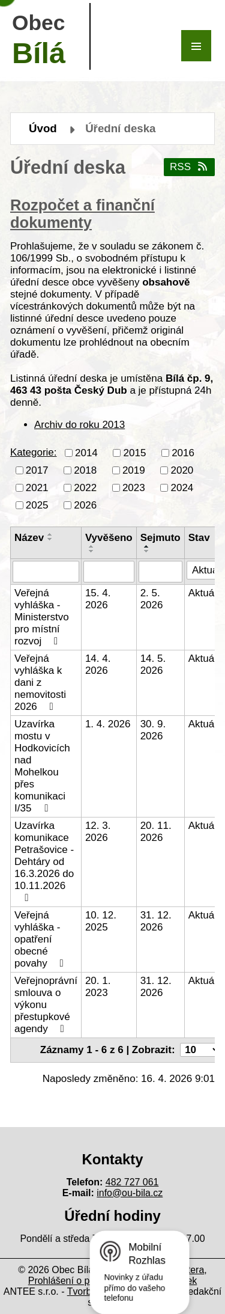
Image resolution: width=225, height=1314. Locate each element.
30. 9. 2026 (153, 730)
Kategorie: (33, 452)
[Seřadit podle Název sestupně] (50, 539)
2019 (133, 469)
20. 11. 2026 (156, 831)
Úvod (43, 128)
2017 (37, 469)
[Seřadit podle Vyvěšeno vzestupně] (91, 546)
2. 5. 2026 (151, 599)
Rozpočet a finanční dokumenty (82, 214)
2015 (135, 452)
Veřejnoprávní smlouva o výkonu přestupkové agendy (45, 1004)
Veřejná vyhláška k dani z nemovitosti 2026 (40, 682)
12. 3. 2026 (98, 831)
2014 (86, 452)
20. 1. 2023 (98, 986)
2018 (85, 469)
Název (29, 537)
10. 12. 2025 (100, 921)
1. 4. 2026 (108, 724)
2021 (37, 487)
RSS (189, 167)
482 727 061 (132, 1182)
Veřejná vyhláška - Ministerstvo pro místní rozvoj (41, 617)
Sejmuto (160, 537)
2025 (37, 504)
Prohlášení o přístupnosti (81, 1281)
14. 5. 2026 (153, 664)
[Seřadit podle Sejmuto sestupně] (147, 551)
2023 (133, 487)
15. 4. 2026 (98, 599)
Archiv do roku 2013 (79, 424)
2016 (183, 452)
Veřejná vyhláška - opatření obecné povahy (41, 939)
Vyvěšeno (109, 537)
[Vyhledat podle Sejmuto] (160, 571)
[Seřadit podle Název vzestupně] (50, 534)
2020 (181, 469)
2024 (181, 487)
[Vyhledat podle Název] (46, 571)
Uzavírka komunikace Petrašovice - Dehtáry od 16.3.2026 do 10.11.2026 (44, 861)
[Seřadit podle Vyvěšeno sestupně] (91, 551)
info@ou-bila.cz (130, 1193)
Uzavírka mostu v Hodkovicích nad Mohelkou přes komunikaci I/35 (42, 766)
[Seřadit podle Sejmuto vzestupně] (147, 546)
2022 (85, 487)
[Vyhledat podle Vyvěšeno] (108, 571)
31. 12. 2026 (156, 921)
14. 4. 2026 (98, 664)
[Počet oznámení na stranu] (200, 1050)
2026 (85, 504)
